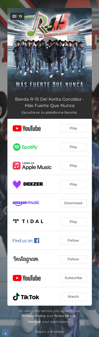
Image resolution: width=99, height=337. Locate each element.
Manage (34, 322)
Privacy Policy (34, 316)
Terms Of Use (65, 316)
